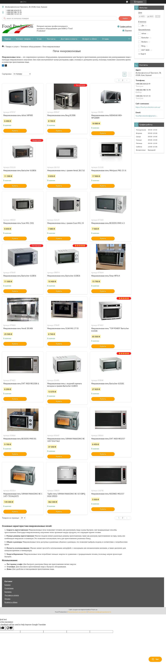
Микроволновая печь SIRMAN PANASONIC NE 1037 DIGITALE (66, 439)
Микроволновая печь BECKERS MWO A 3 (108, 223)
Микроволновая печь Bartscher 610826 (63, 276)
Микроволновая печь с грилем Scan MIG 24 (65, 223)
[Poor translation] (9, 628)
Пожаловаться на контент (77, 612)
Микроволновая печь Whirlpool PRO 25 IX (108, 170)
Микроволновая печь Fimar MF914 (105, 276)
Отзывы (105, 39)
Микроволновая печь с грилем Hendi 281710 (66, 170)
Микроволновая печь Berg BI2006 (61, 115)
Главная (8, 39)
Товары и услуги (12, 46)
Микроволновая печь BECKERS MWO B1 (19, 438)
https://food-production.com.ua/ (148, 107)
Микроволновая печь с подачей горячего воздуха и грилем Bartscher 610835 (64, 384)
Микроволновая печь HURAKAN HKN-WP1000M (106, 116)
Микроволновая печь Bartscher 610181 (107, 383)
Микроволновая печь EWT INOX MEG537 (108, 438)
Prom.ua (94, 609)
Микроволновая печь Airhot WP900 (18, 115)
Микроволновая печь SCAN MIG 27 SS (63, 328)
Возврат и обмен (89, 39)
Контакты (51, 39)
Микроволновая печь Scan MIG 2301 (18, 223)
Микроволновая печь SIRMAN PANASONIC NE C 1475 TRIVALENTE (22, 495)
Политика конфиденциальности (99, 612)
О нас (39, 39)
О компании (9, 588)
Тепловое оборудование (30, 46)
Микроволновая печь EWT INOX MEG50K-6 (21, 383)
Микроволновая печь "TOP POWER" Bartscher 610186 (110, 329)
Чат (155, 659)
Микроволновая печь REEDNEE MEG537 (107, 494)
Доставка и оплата (69, 39)
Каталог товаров (23, 39)
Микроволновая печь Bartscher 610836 (19, 276)
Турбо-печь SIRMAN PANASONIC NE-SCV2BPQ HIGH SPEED (66, 495)
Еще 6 (143, 54)
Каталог (8, 585)
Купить (15, 130)
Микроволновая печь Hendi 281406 (18, 328)
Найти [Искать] (125, 18)
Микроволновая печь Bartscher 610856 (19, 170)
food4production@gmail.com (147, 116)
